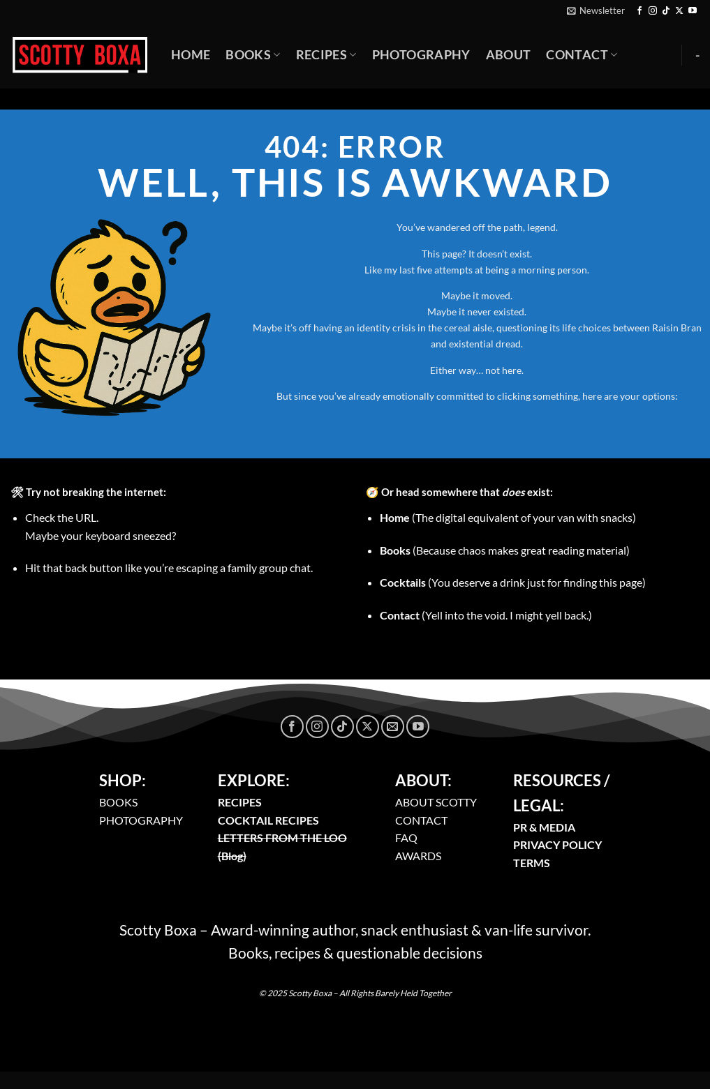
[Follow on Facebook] (639, 11)
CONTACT (421, 820)
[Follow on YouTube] (692, 11)
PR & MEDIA (544, 827)
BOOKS (118, 802)
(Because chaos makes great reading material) (505, 550)
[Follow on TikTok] (666, 11)
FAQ (406, 837)
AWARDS (418, 855)
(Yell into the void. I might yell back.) (486, 615)
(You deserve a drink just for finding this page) (513, 582)
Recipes (326, 54)
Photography (421, 54)
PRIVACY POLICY (557, 844)
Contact (581, 54)
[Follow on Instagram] (653, 11)
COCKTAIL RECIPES (268, 820)
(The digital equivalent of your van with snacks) (508, 517)
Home (190, 54)
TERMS (531, 862)
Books (252, 54)
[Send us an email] (392, 726)
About (508, 54)
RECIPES (240, 802)
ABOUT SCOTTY (436, 802)
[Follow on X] (679, 11)
